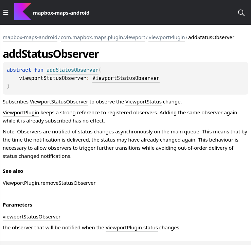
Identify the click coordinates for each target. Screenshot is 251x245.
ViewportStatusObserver (126, 78)
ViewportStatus (143, 101)
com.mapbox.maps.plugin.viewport (103, 37)
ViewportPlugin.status (132, 227)
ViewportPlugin (166, 37)
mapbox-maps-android (30, 37)
